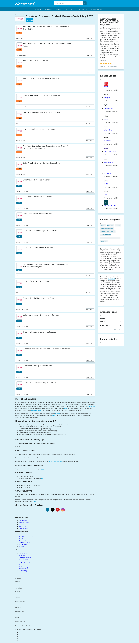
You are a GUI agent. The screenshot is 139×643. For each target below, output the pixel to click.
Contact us (22, 555)
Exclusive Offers (83, 9)
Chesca (106, 119)
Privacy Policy (23, 553)
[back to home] (25, 3)
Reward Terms (23, 559)
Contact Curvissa (23, 472)
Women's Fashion (106, 235)
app (65, 408)
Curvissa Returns (23, 490)
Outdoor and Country (111, 205)
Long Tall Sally (108, 162)
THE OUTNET (108, 173)
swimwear (111, 279)
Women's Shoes (115, 238)
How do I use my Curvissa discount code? (35, 421)
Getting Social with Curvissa (29, 505)
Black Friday (22, 526)
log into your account (55, 461)
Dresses (103, 225)
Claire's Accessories (110, 152)
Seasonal (58, 9)
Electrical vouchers (24, 543)
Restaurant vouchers (97, 9)
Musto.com (107, 141)
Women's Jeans (105, 238)
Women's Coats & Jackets (108, 231)
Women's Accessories (107, 228)
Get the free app (24, 567)
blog (53, 415)
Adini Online (108, 130)
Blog (65, 9)
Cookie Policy (23, 571)
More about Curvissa (25, 398)
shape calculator (36, 410)
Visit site (103, 61)
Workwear (104, 241)
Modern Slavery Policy (25, 563)
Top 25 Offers (23, 520)
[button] (39, 9)
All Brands (22, 546)
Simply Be (107, 98)
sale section (91, 406)
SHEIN (106, 184)
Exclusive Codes (24, 522)
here (42, 469)
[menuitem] (39, 9)
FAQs (17, 446)
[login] (106, 63)
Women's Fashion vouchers (27, 541)
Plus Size (118, 225)
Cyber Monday (23, 528)
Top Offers (72, 9)
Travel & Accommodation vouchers (29, 537)
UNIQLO (106, 87)
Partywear (110, 225)
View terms (89, 38)
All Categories (23, 545)
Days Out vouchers (25, 539)
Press (20, 565)
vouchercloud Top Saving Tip (29, 439)
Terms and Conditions (26, 557)
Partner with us (23, 569)
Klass (105, 195)
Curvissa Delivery (24, 481)
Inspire (57, 413)
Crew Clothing (108, 108)
